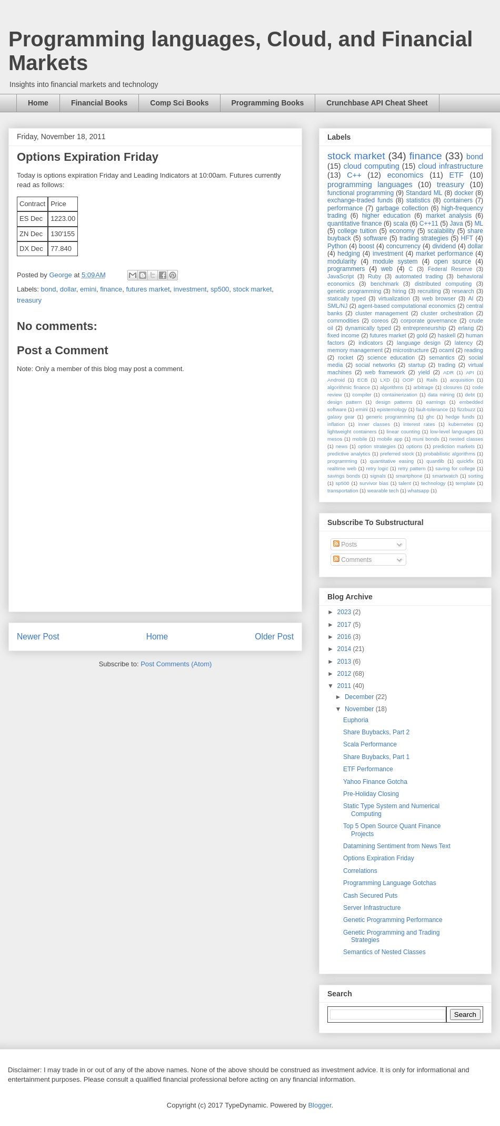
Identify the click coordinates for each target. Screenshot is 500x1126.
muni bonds (426, 439)
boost (366, 246)
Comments (352, 560)
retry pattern (411, 468)
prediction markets (454, 446)
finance (111, 289)
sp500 (220, 289)
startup (416, 365)
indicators (370, 342)
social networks (375, 365)
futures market (147, 289)
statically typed (346, 298)
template (465, 483)
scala (400, 223)
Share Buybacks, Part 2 (376, 732)
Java (456, 223)
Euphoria (355, 720)
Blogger (319, 1105)
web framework (385, 372)
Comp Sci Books (179, 103)
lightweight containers (351, 431)
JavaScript (340, 276)
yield (424, 372)
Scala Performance (370, 744)
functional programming (360, 193)
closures (452, 387)
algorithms (391, 387)
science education (391, 357)
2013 (345, 661)
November (360, 709)
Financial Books (99, 103)
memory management (355, 350)
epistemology (392, 409)
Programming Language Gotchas (389, 883)
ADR (448, 372)
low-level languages (452, 431)
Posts (345, 544)
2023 (345, 612)
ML (478, 223)
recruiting (429, 291)
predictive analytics (349, 454)
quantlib (435, 461)
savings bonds (343, 476)
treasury (29, 300)
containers (458, 200)
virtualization (394, 298)
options (414, 446)
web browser (438, 298)
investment (190, 289)
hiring (399, 291)
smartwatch (445, 476)
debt (470, 394)
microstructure (410, 350)
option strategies (377, 446)
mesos (334, 439)
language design (419, 342)
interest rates (419, 424)
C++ (354, 175)
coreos (380, 320)
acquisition (462, 380)
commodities (343, 320)
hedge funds (459, 417)
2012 (345, 673)
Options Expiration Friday (378, 858)
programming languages (370, 184)
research (463, 291)
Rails (431, 380)
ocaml (446, 350)
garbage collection (402, 208)
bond (48, 289)
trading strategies (423, 238)
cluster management (381, 313)
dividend (444, 246)
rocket (345, 357)
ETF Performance (368, 769)
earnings (436, 402)
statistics (418, 200)
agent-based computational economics (407, 306)
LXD (385, 380)
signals (378, 476)
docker (463, 193)
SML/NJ (337, 306)
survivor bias (373, 483)
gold (422, 335)
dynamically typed (368, 328)
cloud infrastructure (450, 166)
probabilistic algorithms (449, 454)
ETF (456, 175)
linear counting (403, 431)
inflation (336, 424)
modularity (341, 261)
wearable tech (383, 490)
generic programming (390, 417)
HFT (467, 238)
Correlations (360, 871)
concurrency (403, 246)
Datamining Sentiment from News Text (397, 846)
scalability (441, 231)
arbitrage (423, 387)
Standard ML (424, 193)
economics (405, 175)
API (470, 372)
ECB (362, 380)
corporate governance (429, 320)
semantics (442, 357)
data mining (441, 394)
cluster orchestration (447, 313)
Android (336, 380)
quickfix (465, 461)
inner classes (374, 424)
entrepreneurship (424, 328)
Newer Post (38, 636)
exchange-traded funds (360, 200)
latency (464, 342)
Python (337, 246)
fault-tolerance (432, 409)
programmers (346, 269)
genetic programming (354, 291)
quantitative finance (354, 223)
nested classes (466, 439)
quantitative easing (392, 461)
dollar (68, 289)
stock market (252, 289)
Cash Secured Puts (370, 895)
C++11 (428, 223)
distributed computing (443, 283)
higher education (386, 215)
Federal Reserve (450, 269)
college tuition (357, 231)
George (61, 275)
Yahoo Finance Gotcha (375, 781)
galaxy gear (341, 417)
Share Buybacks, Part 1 (376, 757)
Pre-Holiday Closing (371, 794)
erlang (466, 328)
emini (88, 289)
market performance (444, 253)
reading (473, 350)
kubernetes (460, 424)
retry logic (377, 468)
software (375, 238)
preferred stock (397, 454)
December (360, 697)
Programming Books (268, 103)
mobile (359, 439)
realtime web (341, 468)
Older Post (274, 636)
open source (452, 261)
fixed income (343, 335)
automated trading (419, 276)
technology (433, 483)
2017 (345, 624)
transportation (342, 490)
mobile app (390, 439)
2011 (345, 686)
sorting (475, 476)
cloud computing (371, 166)
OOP (408, 380)
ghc (430, 417)
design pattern (344, 402)
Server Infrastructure (372, 907)
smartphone (409, 476)
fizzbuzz (466, 409)
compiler (362, 394)
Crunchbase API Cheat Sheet (376, 103)
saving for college (455, 468)
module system (395, 261)
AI (470, 298)
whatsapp (418, 490)
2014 (345, 649)
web (387, 269)
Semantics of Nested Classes (384, 952)
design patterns (393, 402)
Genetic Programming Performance (393, 920)
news (341, 446)
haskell (447, 335)
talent (404, 483)
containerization (399, 394)
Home (38, 103)
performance (345, 208)
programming (342, 461)
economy (402, 231)
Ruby (374, 276)
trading (446, 365)
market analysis (449, 215)
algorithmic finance (348, 387)
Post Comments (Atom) (176, 664)
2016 (345, 636)
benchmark (384, 283)
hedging (348, 253)
